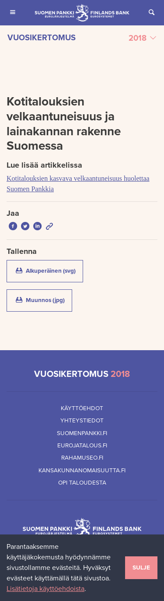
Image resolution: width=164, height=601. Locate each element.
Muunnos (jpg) (43, 300)
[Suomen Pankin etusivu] (82, 12)
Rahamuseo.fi (82, 457)
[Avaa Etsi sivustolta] (151, 12)
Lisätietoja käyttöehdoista (45, 588)
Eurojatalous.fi (82, 445)
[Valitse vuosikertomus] (82, 38)
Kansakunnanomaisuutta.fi (82, 470)
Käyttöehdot (82, 408)
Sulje (141, 567)
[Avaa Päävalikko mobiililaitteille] (12, 12)
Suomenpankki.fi (82, 433)
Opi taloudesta (82, 482)
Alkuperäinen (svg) (48, 270)
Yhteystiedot (82, 420)
